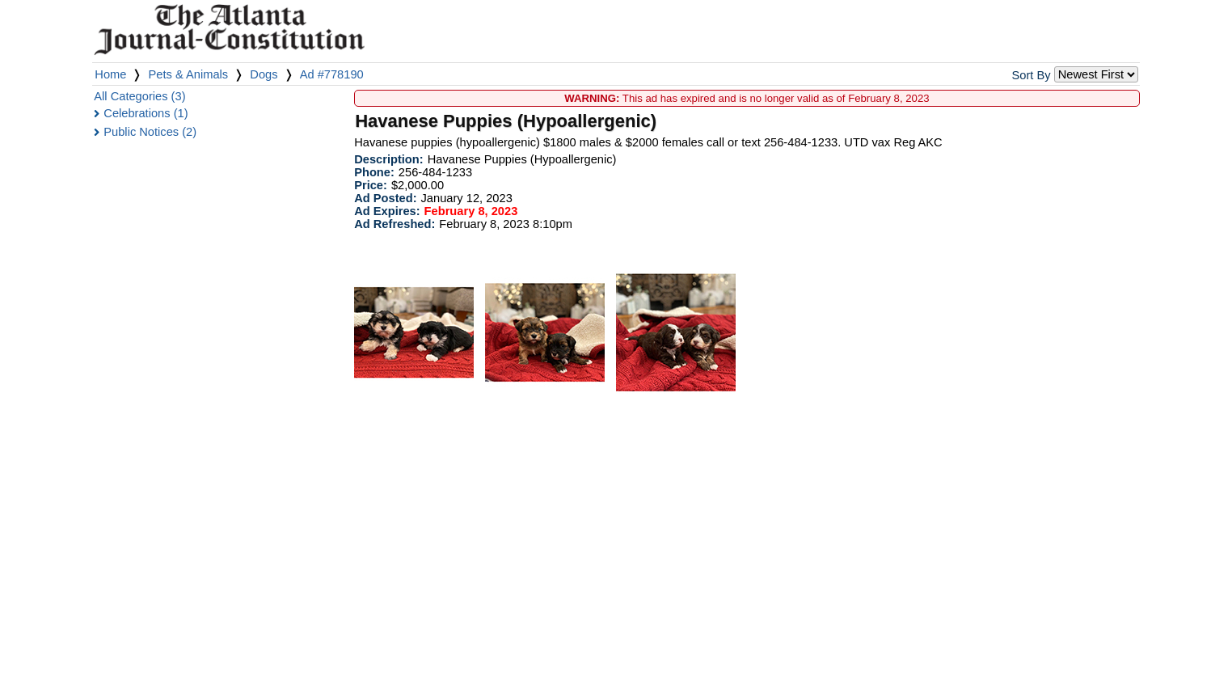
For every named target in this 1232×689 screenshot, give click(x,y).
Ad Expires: (387, 211)
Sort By (1031, 75)
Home (110, 74)
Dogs (263, 74)
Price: (370, 185)
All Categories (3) (139, 96)
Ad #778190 (332, 74)
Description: (389, 159)
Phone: (374, 172)
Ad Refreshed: (394, 224)
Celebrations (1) (145, 113)
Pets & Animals (189, 74)
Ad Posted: (385, 198)
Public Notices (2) (149, 131)
